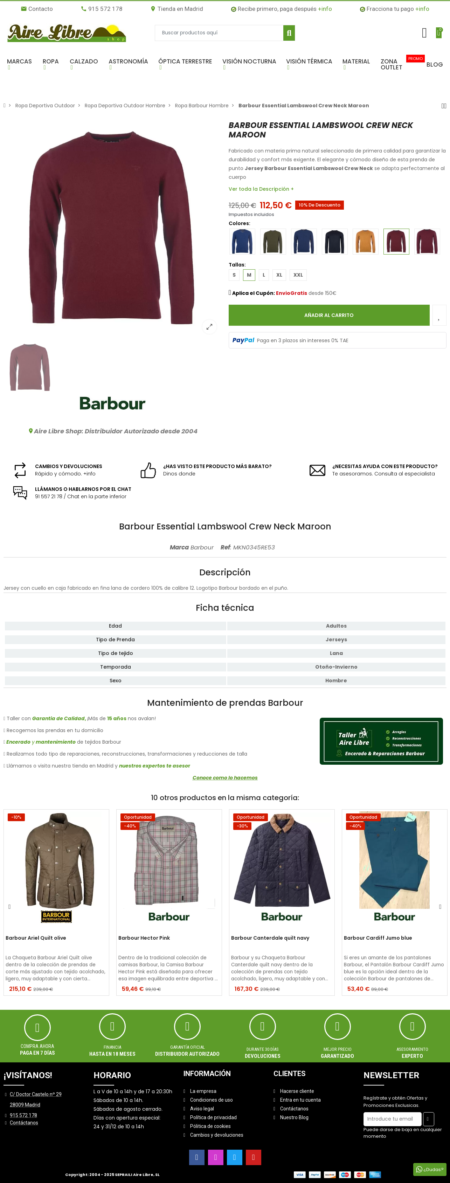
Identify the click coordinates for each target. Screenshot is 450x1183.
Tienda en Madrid (176, 8)
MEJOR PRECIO (338, 1049)
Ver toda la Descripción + (261, 188)
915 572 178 (102, 8)
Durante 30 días (263, 1049)
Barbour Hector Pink (144, 938)
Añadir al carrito (329, 315)
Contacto (37, 8)
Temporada (115, 666)
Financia (112, 1047)
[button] (21, 64)
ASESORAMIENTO (412, 1049)
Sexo (116, 680)
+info (325, 8)
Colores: (245, 223)
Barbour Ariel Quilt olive (36, 938)
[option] (113, 230)
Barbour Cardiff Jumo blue (378, 938)
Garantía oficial (187, 1047)
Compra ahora (37, 1046)
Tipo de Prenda (115, 639)
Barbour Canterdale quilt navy (270, 938)
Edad (115, 625)
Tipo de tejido (115, 653)
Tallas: (237, 264)
